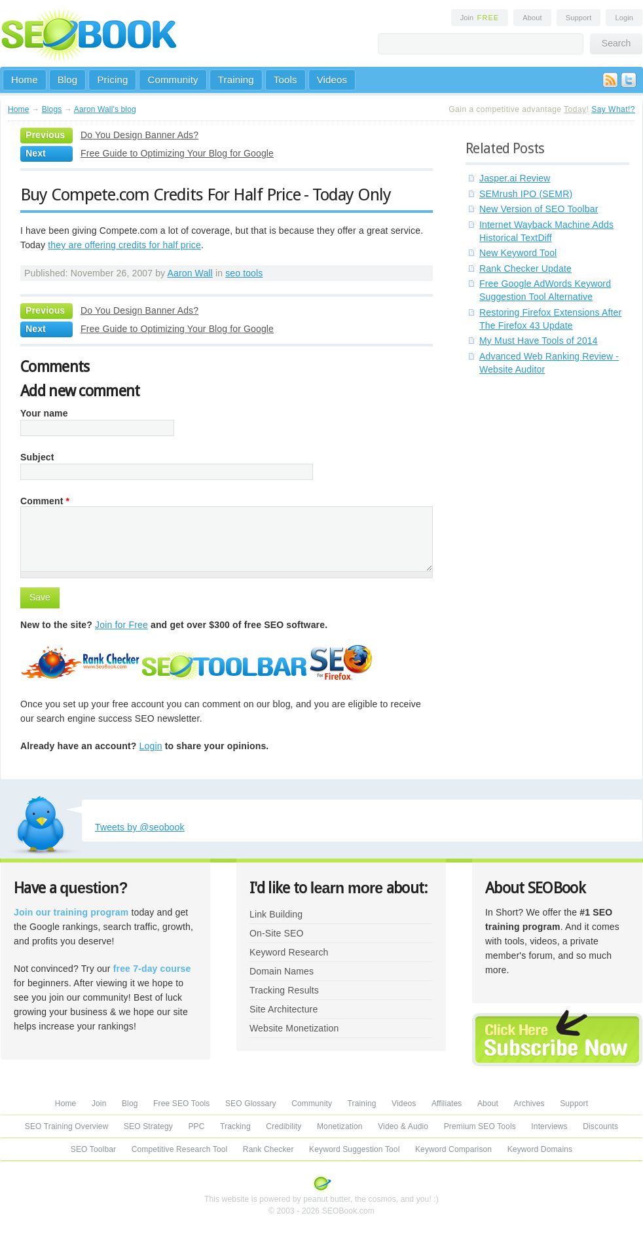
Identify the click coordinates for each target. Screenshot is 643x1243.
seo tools (244, 273)
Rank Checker (268, 1149)
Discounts (600, 1126)
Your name (44, 413)
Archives (529, 1103)
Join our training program (71, 912)
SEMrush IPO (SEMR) (525, 194)
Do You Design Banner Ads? (139, 135)
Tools (285, 79)
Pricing (112, 79)
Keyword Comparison (453, 1149)
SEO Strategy (148, 1126)
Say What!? (613, 109)
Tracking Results (284, 990)
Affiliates (447, 1103)
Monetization (340, 1126)
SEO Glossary (250, 1103)
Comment (44, 501)
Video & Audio (403, 1126)
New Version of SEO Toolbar (538, 209)
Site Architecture (283, 1009)
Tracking (235, 1126)
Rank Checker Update (525, 268)
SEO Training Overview (67, 1126)
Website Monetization (294, 1028)
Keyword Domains (539, 1149)
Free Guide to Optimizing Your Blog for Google (177, 153)
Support (579, 18)
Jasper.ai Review (515, 178)
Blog (68, 79)
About (532, 18)
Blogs (52, 109)
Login (624, 18)
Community (172, 79)
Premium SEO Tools (480, 1126)
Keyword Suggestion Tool (354, 1149)
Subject (37, 457)
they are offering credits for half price (124, 245)
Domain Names (281, 971)
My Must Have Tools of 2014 (538, 340)
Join (480, 18)
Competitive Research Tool (180, 1149)
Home (24, 79)
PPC (196, 1126)
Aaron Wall (190, 273)
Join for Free (121, 625)
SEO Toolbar (93, 1149)
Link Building (276, 914)
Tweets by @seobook (140, 827)
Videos (332, 79)
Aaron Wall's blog (105, 109)
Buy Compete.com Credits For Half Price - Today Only (205, 194)
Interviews (549, 1126)
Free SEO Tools (181, 1103)
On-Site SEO (276, 933)
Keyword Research (289, 952)
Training (236, 79)
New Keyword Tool (518, 253)
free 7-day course (152, 968)
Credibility (283, 1126)
